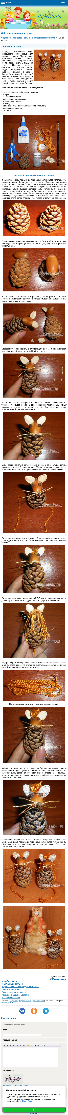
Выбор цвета (31, 1045)
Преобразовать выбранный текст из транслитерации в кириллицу (41, 1045)
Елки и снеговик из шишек (14, 992)
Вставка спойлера (44, 1045)
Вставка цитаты (38, 1045)
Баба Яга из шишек (11, 989)
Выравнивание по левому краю (17, 1045)
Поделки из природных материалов (31, 1001)
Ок (34, 1110)
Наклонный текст (7, 1045)
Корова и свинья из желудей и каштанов (20, 987)
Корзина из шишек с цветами (15, 995)
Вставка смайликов (27, 1045)
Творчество (14, 1001)
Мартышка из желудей (12, 984)
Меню (6, 3)
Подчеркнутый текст (10, 1045)
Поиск (63, 3)
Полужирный (4, 1045)
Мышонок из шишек (11, 998)
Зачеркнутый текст (13, 1045)
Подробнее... (28, 1101)
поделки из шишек (7, 1003)
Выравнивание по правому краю (24, 1045)
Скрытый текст (35, 1045)
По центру (20, 1045)
